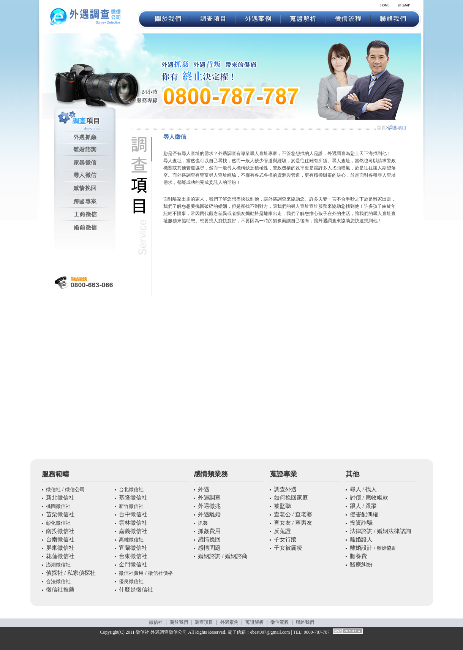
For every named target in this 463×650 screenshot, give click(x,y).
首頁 (381, 127)
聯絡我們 (305, 622)
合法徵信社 (58, 581)
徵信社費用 (131, 573)
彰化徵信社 (58, 523)
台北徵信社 (131, 489)
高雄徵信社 (131, 539)
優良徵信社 (131, 581)
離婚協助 (387, 548)
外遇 (155, 632)
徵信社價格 (160, 573)
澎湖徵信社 (58, 565)
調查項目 (204, 622)
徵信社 (53, 489)
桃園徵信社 (58, 506)
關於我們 (179, 622)
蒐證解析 (254, 622)
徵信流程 (279, 622)
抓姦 (203, 523)
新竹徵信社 (131, 506)
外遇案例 (229, 622)
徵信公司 (75, 489)
